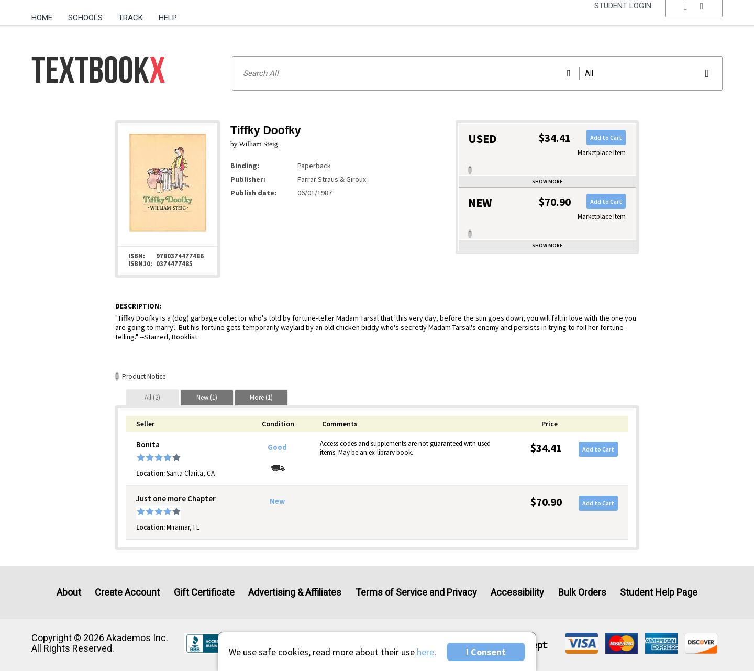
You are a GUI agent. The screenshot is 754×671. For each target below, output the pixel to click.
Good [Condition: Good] (277, 447)
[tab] (152, 397)
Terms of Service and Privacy (416, 592)
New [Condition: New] (277, 501)
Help (168, 18)
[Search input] (477, 73)
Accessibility (517, 592)
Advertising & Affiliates (294, 592)
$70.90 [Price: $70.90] (546, 502)
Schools (85, 18)
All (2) (152, 397)
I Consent (486, 652)
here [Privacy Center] (425, 652)
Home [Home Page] (41, 18)
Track (130, 18)
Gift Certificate (204, 592)
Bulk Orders (582, 592)
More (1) (261, 397)
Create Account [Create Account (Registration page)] (127, 592)
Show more (547, 181)
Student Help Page (658, 592)
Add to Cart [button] (606, 137)
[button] (694, 18)
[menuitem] (45, 14)
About (69, 592)
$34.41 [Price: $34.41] (546, 448)
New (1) (206, 397)
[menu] (694, 18)
